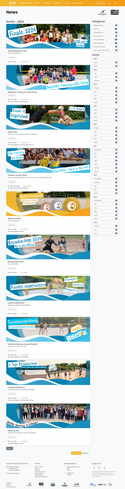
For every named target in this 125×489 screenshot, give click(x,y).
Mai (105, 99)
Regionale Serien (13, 468)
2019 (95, 197)
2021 (95, 146)
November (105, 179)
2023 (95, 106)
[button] (116, 3)
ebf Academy (77, 3)
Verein (67, 3)
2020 (95, 175)
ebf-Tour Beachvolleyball (12, 467)
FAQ (68, 468)
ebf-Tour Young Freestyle (12, 473)
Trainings (47, 3)
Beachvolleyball (14, 101)
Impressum (8, 482)
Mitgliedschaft (105, 25)
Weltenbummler (14, 218)
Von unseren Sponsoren (105, 50)
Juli (105, 73)
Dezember (105, 150)
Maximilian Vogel (15, 186)
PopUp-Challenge (105, 47)
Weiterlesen (11, 57)
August (105, 88)
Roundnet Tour (105, 36)
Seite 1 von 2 (76, 453)
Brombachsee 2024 (15, 262)
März (105, 66)
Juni (105, 95)
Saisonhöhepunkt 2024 (17, 51)
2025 (95, 70)
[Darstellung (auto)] (110, 3)
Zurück (9, 448)
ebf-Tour (37, 3)
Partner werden (39, 473)
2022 (95, 124)
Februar (105, 81)
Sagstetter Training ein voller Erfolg (22, 92)
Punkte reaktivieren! (16, 303)
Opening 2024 (13, 430)
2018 (95, 222)
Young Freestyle (23, 101)
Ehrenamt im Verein (40, 471)
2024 (95, 84)
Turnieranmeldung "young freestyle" (23, 344)
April (105, 62)
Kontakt (69, 474)
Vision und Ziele (39, 467)
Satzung (37, 468)
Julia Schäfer (13, 61)
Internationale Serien (14, 470)
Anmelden (100, 3)
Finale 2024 (12, 132)
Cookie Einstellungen (11, 486)
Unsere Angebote (26, 3)
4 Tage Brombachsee (16, 387)
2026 (95, 59)
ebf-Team (37, 470)
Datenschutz (9, 484)
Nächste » (86, 453)
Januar (105, 171)
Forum (68, 470)
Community (57, 3)
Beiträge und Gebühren (41, 476)
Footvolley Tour (105, 32)
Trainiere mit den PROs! (17, 175)
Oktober (105, 182)
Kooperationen (39, 475)
